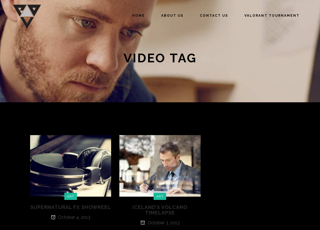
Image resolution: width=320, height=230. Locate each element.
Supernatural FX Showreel (70, 207)
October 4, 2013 (70, 217)
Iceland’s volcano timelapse (160, 210)
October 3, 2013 (160, 222)
